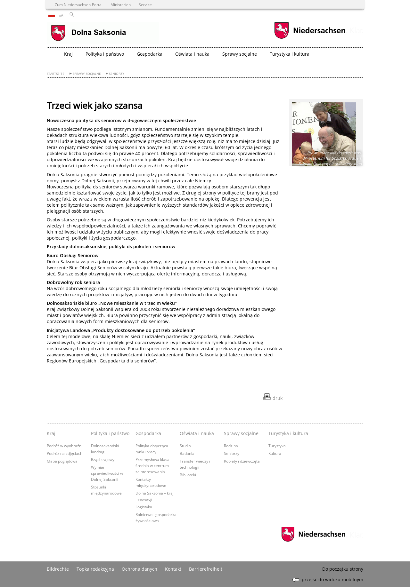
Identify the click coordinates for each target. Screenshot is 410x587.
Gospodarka (148, 433)
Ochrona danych (139, 569)
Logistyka (143, 506)
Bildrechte (58, 569)
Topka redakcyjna (95, 569)
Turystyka (277, 445)
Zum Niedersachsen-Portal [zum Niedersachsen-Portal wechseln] (78, 4)
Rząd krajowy (102, 459)
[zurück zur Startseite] (103, 33)
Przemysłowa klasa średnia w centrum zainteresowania (152, 465)
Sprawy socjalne (87, 74)
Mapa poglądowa (62, 461)
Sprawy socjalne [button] (239, 54)
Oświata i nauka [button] (192, 54)
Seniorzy (116, 74)
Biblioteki (188, 474)
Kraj (51, 433)
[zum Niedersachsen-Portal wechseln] (309, 38)
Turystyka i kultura (288, 433)
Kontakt (173, 569)
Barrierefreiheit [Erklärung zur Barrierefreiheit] (205, 569)
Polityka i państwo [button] (105, 54)
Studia (185, 445)
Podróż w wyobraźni (64, 445)
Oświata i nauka (197, 433)
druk (278, 398)
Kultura (274, 453)
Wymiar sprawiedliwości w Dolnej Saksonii (107, 473)
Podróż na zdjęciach (64, 453)
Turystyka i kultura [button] (289, 54)
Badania (187, 453)
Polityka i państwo (110, 433)
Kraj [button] (68, 54)
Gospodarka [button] (149, 54)
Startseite (55, 74)
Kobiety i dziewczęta (242, 461)
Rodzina (231, 445)
